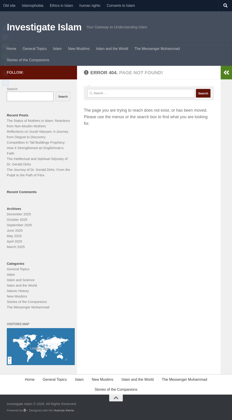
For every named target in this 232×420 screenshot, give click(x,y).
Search (12, 89)
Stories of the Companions (28, 60)
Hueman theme (64, 410)
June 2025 (15, 230)
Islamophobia (32, 5)
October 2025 (17, 219)
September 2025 (19, 225)
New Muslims (78, 49)
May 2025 (14, 236)
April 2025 (14, 241)
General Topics (35, 49)
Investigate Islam (44, 27)
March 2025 (16, 247)
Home (11, 49)
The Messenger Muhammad (157, 49)
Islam (57, 49)
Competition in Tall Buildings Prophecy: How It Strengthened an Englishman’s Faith (36, 147)
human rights (90, 5)
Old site (9, 5)
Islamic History (18, 291)
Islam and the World (112, 49)
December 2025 (19, 214)
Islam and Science (21, 280)
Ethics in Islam (61, 5)
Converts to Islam (121, 5)
